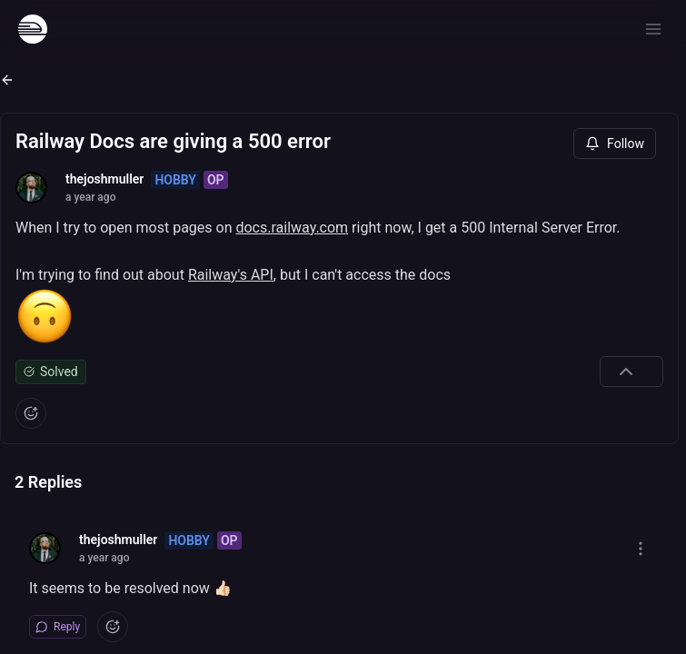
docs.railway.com (291, 227)
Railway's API (230, 274)
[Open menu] (653, 29)
